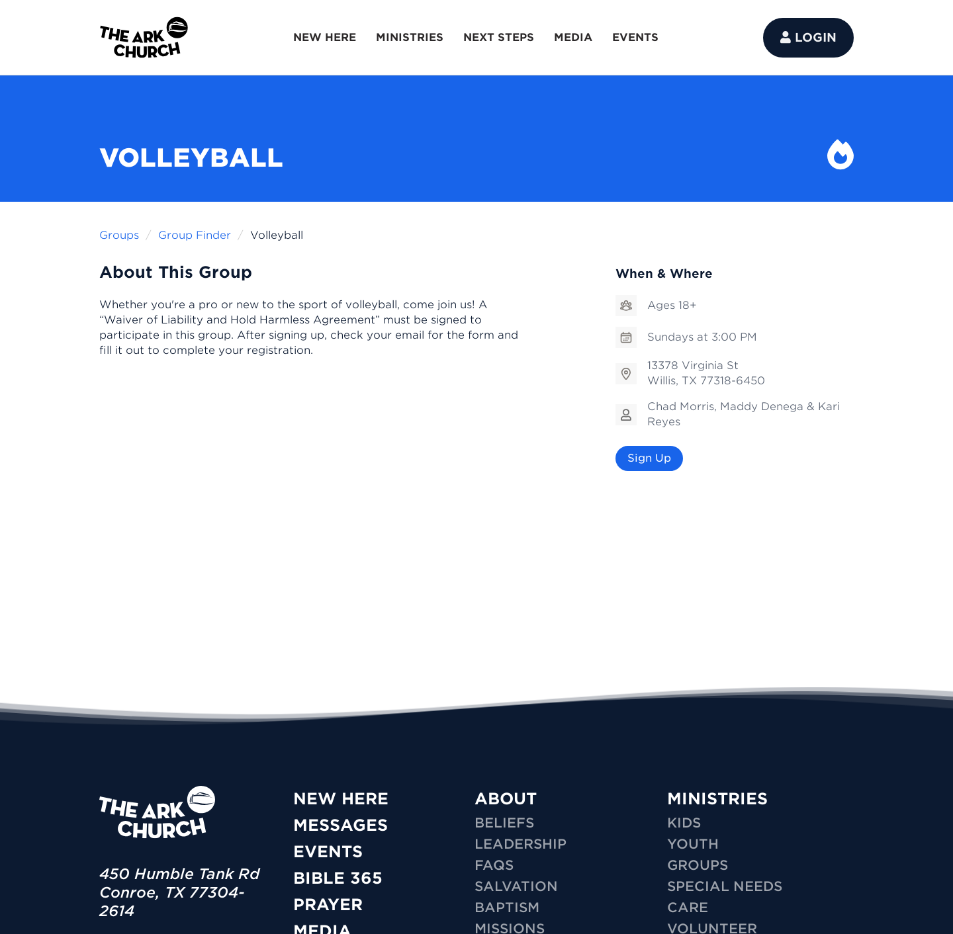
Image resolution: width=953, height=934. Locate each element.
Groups (119, 235)
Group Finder (194, 235)
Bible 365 (338, 878)
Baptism (507, 907)
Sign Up (649, 458)
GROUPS (697, 865)
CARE (687, 907)
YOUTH (693, 844)
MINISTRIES (409, 37)
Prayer (328, 904)
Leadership (521, 844)
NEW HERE (324, 37)
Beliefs (504, 823)
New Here (340, 798)
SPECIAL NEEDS (724, 886)
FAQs (494, 865)
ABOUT (506, 798)
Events (328, 851)
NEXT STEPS (498, 37)
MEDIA (573, 37)
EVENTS (635, 37)
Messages (340, 825)
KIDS (684, 823)
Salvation (516, 886)
